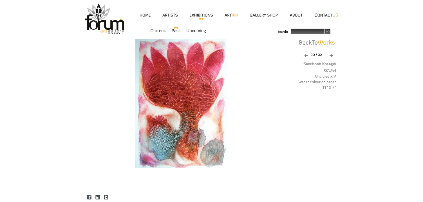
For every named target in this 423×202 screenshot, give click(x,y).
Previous (306, 55)
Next (331, 55)
